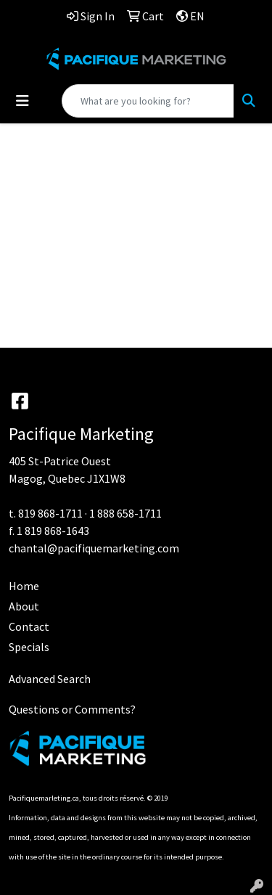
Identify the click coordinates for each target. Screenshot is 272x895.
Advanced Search (50, 678)
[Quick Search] (148, 101)
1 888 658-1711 (125, 513)
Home (24, 586)
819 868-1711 (50, 513)
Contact (29, 626)
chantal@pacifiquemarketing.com (94, 548)
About (24, 606)
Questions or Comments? (72, 709)
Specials (29, 646)
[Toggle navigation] (22, 101)
